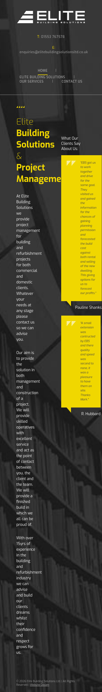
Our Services (32, 81)
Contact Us (72, 81)
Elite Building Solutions (42, 77)
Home (43, 70)
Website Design (39, 685)
